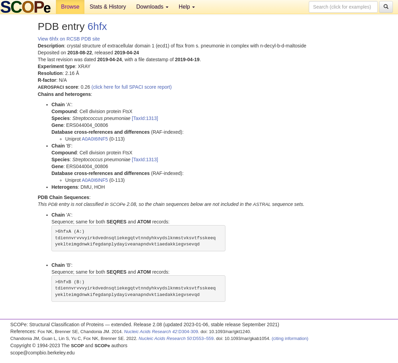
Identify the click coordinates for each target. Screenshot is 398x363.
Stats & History (108, 7)
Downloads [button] (152, 7)
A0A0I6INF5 (95, 139)
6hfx (97, 26)
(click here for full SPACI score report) (132, 87)
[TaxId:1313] (145, 118)
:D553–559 (176, 338)
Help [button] (187, 7)
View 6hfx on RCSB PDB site (69, 39)
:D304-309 (161, 331)
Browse (70, 7)
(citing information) (290, 338)
